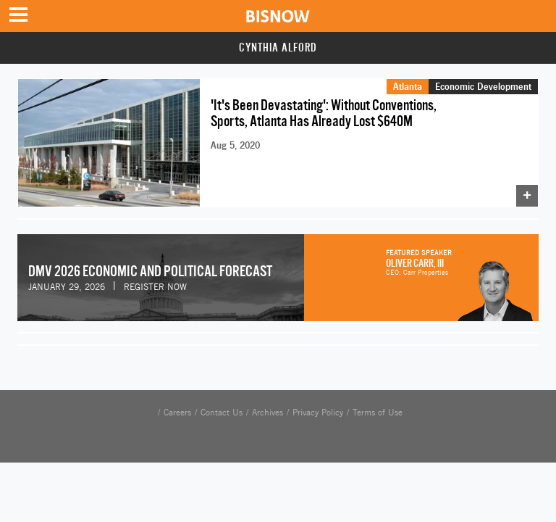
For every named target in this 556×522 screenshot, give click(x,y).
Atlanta (407, 86)
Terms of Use (378, 412)
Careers (177, 412)
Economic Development (483, 86)
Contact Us (222, 412)
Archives (267, 412)
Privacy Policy (317, 412)
